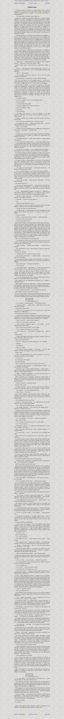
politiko (42, 0)
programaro (38, 0)
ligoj (47, 0)
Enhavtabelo (47, 3)
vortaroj (23, 0)
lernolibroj (20, 0)
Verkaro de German (33, 3)
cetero (45, 0)
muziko (34, 0)
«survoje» (31, 0)
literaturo (27, 0)
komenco (16, 0)
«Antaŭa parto (16, 3)
